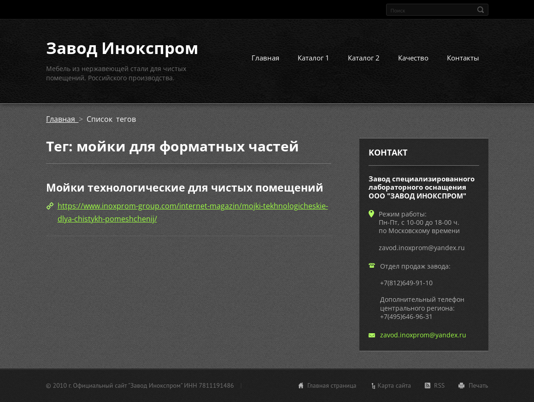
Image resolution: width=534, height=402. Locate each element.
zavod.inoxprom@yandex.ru (423, 334)
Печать (478, 385)
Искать (480, 10)
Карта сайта (394, 385)
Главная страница (332, 385)
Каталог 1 (313, 57)
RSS (439, 385)
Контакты (463, 57)
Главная (265, 57)
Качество (413, 57)
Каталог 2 (364, 57)
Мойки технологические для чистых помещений (184, 187)
